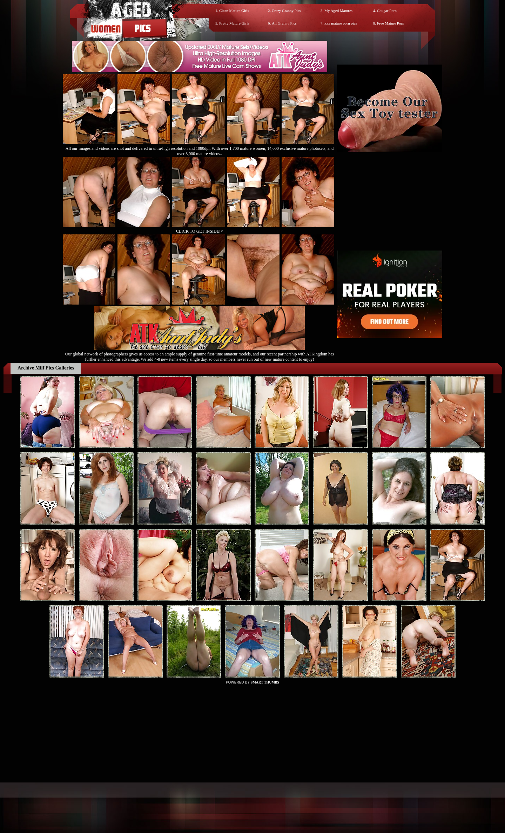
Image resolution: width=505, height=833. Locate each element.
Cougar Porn (387, 10)
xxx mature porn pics (340, 23)
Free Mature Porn (390, 23)
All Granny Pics (284, 23)
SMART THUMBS (265, 682)
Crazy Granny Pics (286, 10)
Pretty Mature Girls (234, 23)
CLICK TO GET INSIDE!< (199, 231)
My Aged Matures (338, 10)
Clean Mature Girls (234, 10)
